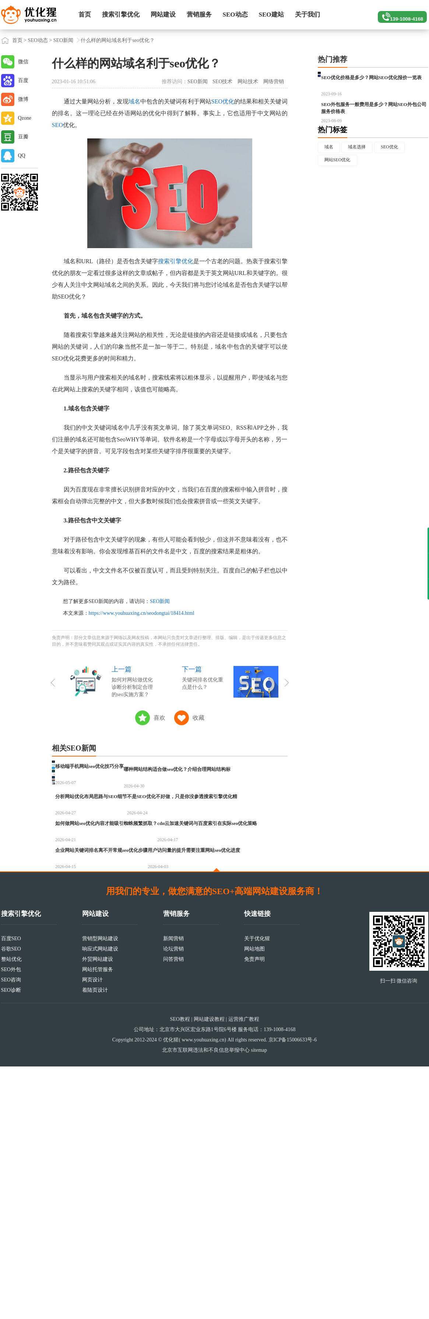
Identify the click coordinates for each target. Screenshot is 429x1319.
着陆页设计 (95, 1242)
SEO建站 (271, 14)
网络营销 (273, 81)
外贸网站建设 (97, 1211)
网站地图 (254, 1201)
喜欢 (159, 718)
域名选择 (363, 186)
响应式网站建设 (100, 1201)
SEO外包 (11, 1222)
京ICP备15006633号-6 (292, 1292)
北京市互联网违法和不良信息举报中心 (206, 1302)
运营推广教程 (243, 1271)
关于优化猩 (257, 1191)
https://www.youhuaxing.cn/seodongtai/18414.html (141, 613)
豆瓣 (23, 137)
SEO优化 (222, 101)
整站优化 (11, 1211)
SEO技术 (222, 81)
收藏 (198, 718)
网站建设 (163, 14)
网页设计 (92, 1232)
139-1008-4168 (398, 14)
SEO (57, 125)
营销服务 (199, 14)
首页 (84, 14)
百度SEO (11, 1191)
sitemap (259, 1302)
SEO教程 (180, 1271)
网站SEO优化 (341, 201)
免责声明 (254, 1211)
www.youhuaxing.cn (203, 1292)
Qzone (25, 118)
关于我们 (307, 14)
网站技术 (248, 81)
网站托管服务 (97, 1222)
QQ (21, 155)
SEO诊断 (11, 1242)
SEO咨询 (11, 1232)
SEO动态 (235, 14)
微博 (23, 99)
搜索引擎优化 (121, 14)
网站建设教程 (209, 1271)
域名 (134, 101)
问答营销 (173, 1211)
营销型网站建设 (100, 1191)
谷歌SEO (11, 1201)
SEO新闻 (63, 40)
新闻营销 (173, 1191)
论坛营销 (173, 1201)
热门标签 (332, 168)
